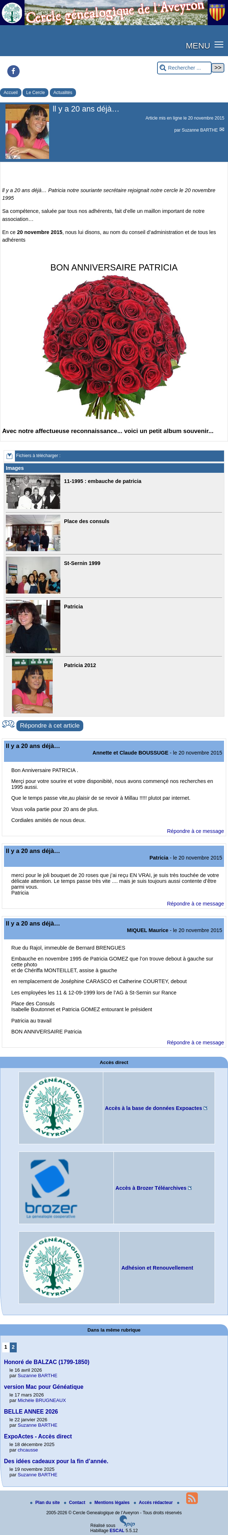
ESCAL (117, 1530)
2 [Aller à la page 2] (13, 1347)
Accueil (11, 92)
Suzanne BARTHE (200, 130)
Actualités (62, 92)
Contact (75, 1502)
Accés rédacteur (154, 1502)
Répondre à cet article (50, 725)
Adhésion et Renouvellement (157, 1268)
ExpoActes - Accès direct (38, 1436)
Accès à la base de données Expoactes (153, 1108)
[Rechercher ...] (184, 68)
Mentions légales (110, 1502)
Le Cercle (35, 92)
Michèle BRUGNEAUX (42, 1400)
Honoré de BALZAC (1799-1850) (46, 1362)
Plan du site (45, 1502)
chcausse (28, 1450)
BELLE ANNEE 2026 (31, 1412)
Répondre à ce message (195, 831)
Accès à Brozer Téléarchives (151, 1188)
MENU (198, 45)
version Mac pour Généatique (43, 1387)
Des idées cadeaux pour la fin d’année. (56, 1461)
